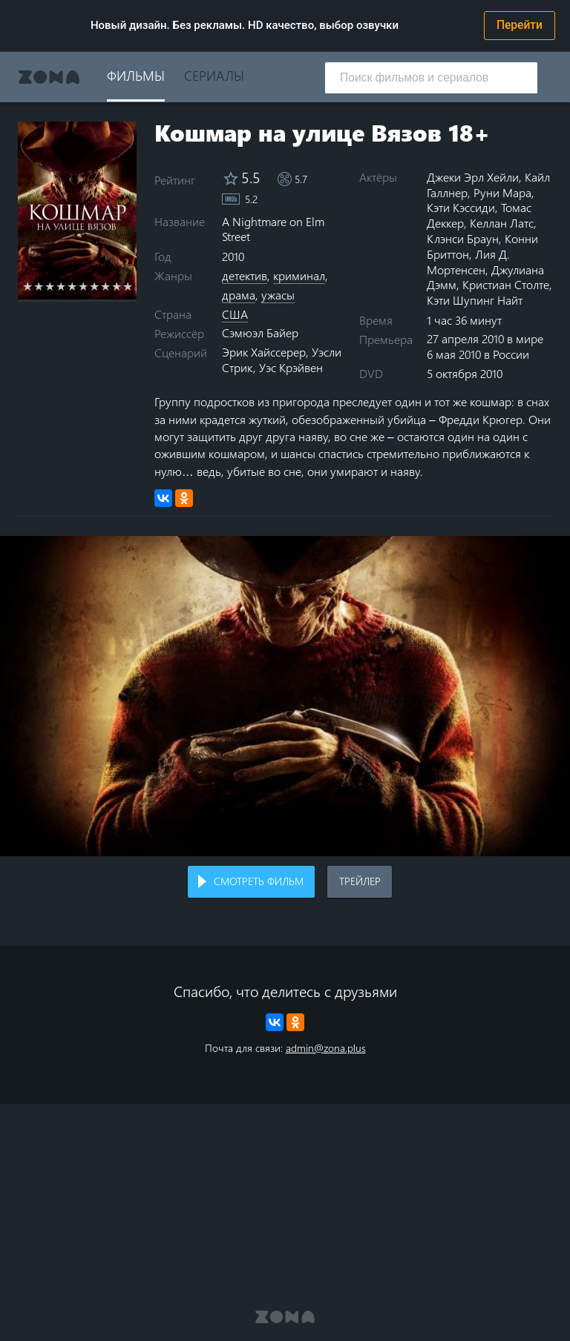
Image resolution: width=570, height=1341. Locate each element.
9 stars (116, 286)
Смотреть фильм (259, 881)
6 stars (83, 286)
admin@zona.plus (326, 1048)
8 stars (105, 286)
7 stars (94, 286)
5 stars (72, 286)
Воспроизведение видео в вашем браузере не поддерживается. (285, 696)
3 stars (50, 286)
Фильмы (136, 75)
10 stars (128, 286)
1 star (27, 286)
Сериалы (214, 75)
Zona (49, 77)
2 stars (39, 286)
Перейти (520, 25)
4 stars (61, 286)
